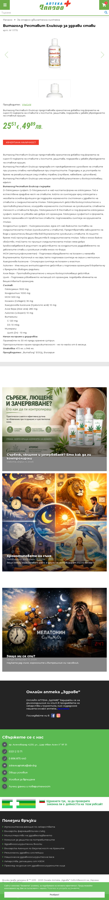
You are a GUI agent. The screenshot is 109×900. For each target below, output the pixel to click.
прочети (63, 708)
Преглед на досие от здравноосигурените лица (33, 865)
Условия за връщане (18, 779)
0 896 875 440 (14, 758)
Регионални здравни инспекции (23, 852)
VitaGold (26, 104)
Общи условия (15, 772)
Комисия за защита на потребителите (28, 839)
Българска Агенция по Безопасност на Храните (33, 848)
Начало (7, 19)
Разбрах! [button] (54, 894)
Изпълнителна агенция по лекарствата (28, 826)
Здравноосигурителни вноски (22, 844)
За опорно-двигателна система (38, 19)
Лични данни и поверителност (26, 786)
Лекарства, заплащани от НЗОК (23, 861)
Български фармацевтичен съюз (23, 831)
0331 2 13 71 (12, 751)
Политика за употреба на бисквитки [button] (63, 888)
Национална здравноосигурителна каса (28, 857)
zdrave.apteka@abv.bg (19, 765)
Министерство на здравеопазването (27, 835)
